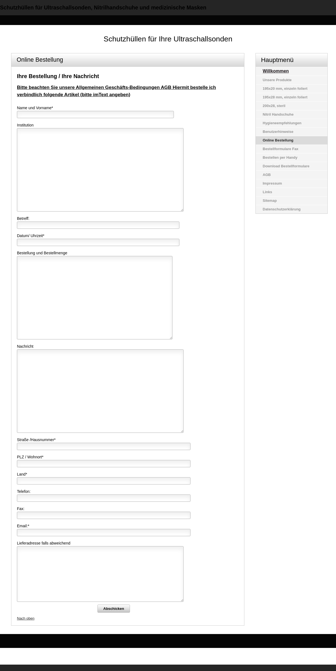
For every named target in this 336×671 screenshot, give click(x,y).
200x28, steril (274, 106)
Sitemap (270, 200)
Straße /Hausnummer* (36, 440)
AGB (267, 175)
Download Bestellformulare (286, 166)
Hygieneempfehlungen (282, 123)
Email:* (23, 526)
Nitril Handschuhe (278, 114)
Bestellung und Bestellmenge (42, 253)
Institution (25, 125)
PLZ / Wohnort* (30, 457)
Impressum (272, 183)
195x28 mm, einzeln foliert (285, 97)
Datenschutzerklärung (282, 209)
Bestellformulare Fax (281, 149)
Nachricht (25, 346)
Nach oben (25, 618)
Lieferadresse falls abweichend (43, 543)
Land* (22, 474)
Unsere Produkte (277, 80)
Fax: (20, 508)
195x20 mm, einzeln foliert (285, 88)
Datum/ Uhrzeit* (30, 235)
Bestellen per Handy (280, 157)
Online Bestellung (278, 140)
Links (267, 192)
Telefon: (24, 491)
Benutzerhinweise (278, 132)
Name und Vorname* (35, 108)
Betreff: (23, 218)
